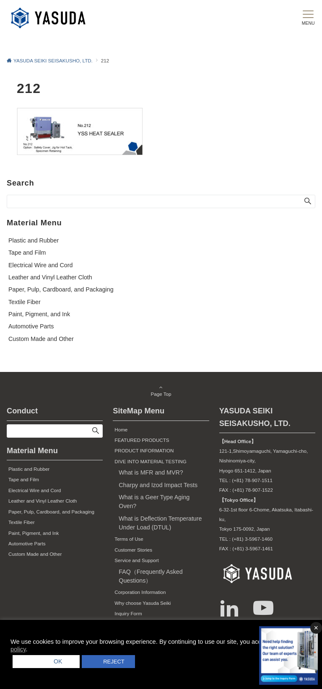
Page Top (161, 391)
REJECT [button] (113, 661)
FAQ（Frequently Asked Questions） (150, 576)
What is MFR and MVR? (151, 472)
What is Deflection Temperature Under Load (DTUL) (160, 523)
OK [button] (55, 661)
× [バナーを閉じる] (316, 628)
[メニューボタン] (308, 18)
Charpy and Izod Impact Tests (158, 485)
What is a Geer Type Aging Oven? (154, 501)
